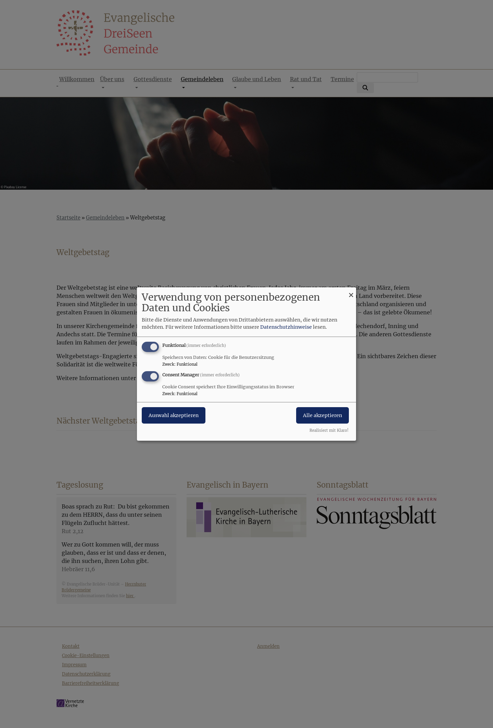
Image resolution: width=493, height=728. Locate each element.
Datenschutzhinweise (286, 327)
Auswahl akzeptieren (174, 415)
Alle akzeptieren (322, 415)
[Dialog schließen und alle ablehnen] (351, 291)
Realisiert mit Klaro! (329, 430)
